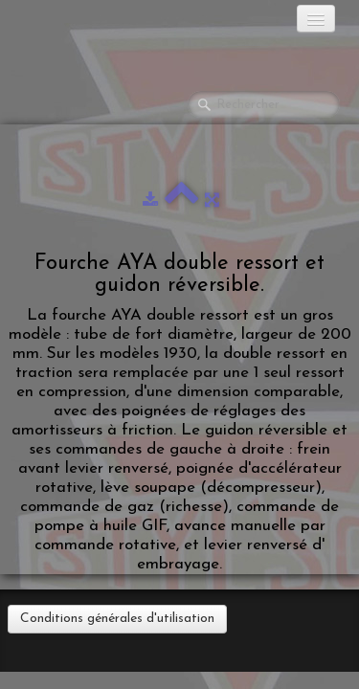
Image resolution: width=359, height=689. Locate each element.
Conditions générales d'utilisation (117, 618)
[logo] (91, 24)
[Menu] (316, 19)
